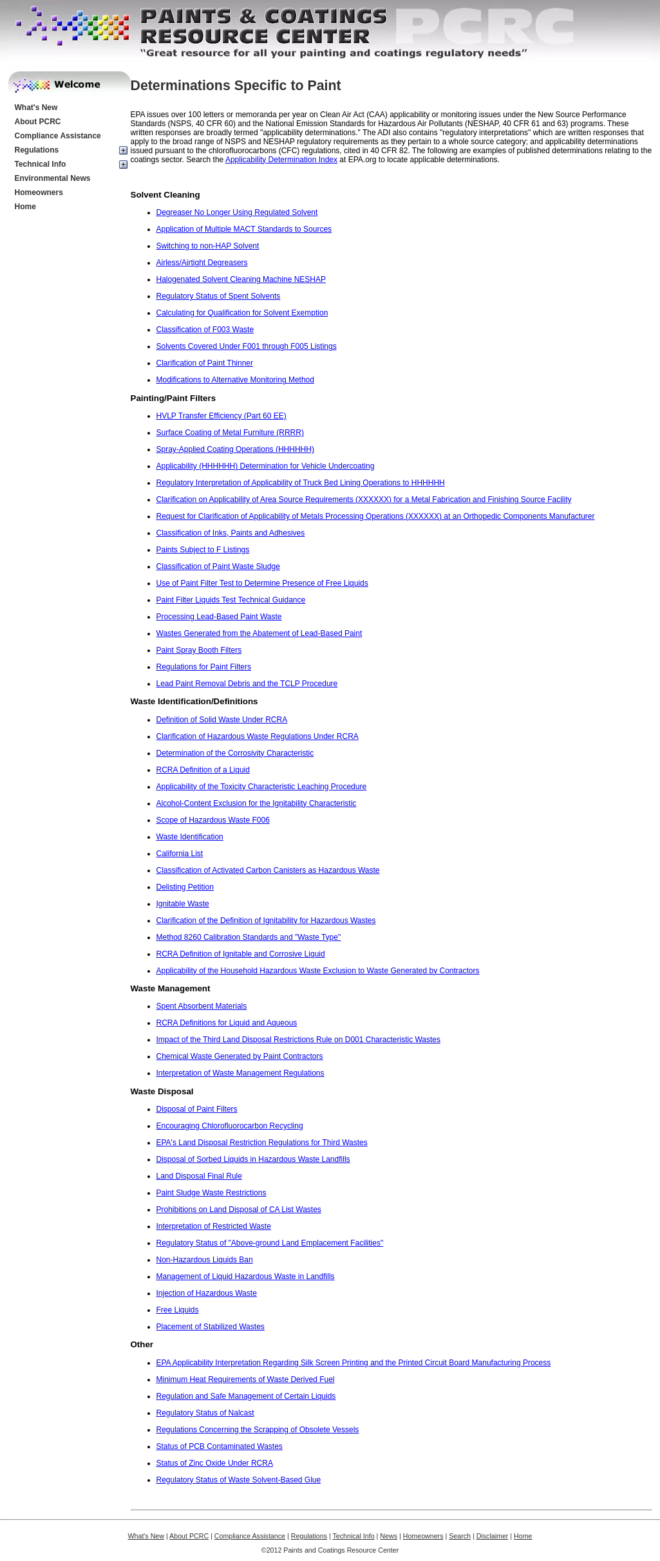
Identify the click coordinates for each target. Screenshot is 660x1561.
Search (460, 1536)
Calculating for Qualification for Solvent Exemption (242, 312)
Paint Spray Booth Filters (199, 650)
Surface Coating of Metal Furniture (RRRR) (230, 432)
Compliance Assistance (58, 135)
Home (25, 206)
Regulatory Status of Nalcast (205, 1412)
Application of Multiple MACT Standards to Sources (244, 229)
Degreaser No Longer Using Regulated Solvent (237, 212)
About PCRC (38, 121)
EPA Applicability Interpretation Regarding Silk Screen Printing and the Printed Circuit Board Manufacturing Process (353, 1362)
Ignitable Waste (182, 903)
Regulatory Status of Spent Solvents (218, 296)
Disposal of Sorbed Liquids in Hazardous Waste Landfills (253, 1159)
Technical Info (40, 164)
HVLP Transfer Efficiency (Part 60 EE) (221, 415)
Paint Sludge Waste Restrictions (211, 1192)
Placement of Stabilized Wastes (210, 1326)
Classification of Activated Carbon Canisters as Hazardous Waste (268, 870)
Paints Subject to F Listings (203, 549)
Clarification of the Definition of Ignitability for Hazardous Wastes (266, 920)
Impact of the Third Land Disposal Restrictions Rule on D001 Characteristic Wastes (298, 1039)
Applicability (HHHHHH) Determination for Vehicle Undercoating (265, 466)
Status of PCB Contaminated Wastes (219, 1446)
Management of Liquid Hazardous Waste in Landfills (245, 1276)
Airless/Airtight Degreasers (202, 262)
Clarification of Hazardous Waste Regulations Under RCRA (257, 736)
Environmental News (53, 178)
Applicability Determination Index (281, 159)
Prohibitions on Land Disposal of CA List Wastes (238, 1209)
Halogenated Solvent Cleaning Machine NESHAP (241, 279)
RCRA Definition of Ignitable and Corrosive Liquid (240, 953)
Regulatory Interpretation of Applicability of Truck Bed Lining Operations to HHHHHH (300, 482)
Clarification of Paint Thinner (205, 363)
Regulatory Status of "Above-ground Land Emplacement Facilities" (270, 1243)
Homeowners (39, 192)
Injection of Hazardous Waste (206, 1293)
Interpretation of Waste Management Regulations (240, 1073)
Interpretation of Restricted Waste (213, 1226)
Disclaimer (492, 1536)
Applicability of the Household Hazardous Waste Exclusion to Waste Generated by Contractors (318, 970)
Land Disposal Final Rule (199, 1176)
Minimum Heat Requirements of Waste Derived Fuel (245, 1379)
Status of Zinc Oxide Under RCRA (214, 1463)
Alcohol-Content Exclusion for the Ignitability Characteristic (256, 803)
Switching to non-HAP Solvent (207, 245)
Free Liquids (177, 1309)
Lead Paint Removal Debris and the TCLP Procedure (247, 683)
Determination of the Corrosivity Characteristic (235, 753)
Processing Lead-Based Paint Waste (219, 616)
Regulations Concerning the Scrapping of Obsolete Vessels (257, 1429)
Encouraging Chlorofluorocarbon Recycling (229, 1125)
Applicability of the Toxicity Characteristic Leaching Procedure (261, 786)
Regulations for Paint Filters (203, 666)
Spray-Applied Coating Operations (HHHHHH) (235, 449)
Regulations (37, 149)
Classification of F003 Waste (205, 329)
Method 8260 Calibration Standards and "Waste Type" (248, 937)
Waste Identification (189, 836)
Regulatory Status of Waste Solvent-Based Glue (238, 1479)
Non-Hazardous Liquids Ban (204, 1259)
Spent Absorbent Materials (201, 1006)
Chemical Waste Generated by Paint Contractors (239, 1056)
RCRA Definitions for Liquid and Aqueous (226, 1022)
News (388, 1536)
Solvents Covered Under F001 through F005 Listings (246, 346)
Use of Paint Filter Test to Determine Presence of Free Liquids (262, 583)
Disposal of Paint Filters (197, 1109)
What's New (36, 107)
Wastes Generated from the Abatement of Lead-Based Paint (259, 633)
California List (179, 853)
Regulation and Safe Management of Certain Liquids (246, 1396)
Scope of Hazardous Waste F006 (213, 820)
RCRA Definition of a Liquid (203, 769)
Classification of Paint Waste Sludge (218, 566)
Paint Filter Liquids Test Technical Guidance (231, 599)
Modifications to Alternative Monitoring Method (235, 379)
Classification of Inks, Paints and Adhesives (230, 532)
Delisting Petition (185, 887)
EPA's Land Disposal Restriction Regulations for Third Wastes (262, 1142)
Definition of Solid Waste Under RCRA (222, 719)
